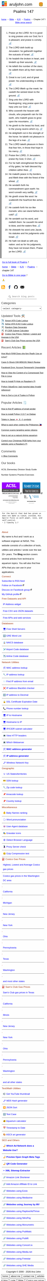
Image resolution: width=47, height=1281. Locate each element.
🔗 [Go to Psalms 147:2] (32, 54)
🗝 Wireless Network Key (16, 763)
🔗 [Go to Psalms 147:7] (29, 107)
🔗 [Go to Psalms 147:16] (10, 203)
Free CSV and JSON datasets (18, 612)
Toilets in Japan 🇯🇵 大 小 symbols (16, 420)
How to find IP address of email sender (18, 410)
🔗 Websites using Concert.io (18, 1246)
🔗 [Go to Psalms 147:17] (16, 214)
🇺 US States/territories (15, 775)
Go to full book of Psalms (14, 262)
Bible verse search (23, 22)
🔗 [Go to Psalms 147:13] (30, 170)
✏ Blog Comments (9, 457)
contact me (28, 1277)
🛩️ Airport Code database (16, 650)
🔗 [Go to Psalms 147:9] (41, 129)
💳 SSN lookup (10, 781)
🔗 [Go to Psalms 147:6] (18, 95)
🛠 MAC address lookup (15, 669)
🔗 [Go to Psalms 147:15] (36, 192)
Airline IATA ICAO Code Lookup (19, 325)
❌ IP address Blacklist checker (19, 689)
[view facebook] (9, 287)
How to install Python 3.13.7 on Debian (18, 415)
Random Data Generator (16, 328)
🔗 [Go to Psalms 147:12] (34, 159)
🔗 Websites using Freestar (17, 1259)
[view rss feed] (3, 287)
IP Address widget (12, 605)
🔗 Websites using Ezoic (15, 1192)
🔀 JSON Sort (10, 1108)
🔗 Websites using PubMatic (17, 1232)
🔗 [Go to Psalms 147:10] (28, 140)
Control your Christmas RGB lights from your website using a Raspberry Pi (21, 443)
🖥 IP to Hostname (12, 716)
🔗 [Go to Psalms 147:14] (17, 181)
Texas (6, 960)
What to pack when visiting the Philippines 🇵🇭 (21, 426)
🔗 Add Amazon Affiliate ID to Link (20, 1185)
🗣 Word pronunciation (14, 820)
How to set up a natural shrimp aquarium (19, 436)
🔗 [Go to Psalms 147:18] (39, 226)
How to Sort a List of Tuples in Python (18, 396)
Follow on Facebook (12, 586)
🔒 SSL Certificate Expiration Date (20, 702)
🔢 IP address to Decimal (15, 696)
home (3, 19)
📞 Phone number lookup (15, 709)
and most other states (14, 982)
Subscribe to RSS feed (13, 582)
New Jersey (9, 915)
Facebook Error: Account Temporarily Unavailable (23, 368)
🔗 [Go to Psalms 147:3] (35, 62)
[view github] (16, 287)
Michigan (7, 904)
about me (15, 1277)
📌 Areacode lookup (13, 795)
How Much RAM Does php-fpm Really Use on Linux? (21, 356)
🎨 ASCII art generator (14, 1135)
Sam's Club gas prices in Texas (18, 993)
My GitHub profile (10, 595)
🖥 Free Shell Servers (14, 630)
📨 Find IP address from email (18, 682)
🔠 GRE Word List (12, 637)
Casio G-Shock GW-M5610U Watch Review (20, 363)
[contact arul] (22, 287)
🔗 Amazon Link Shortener (16, 1178)
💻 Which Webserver (13, 743)
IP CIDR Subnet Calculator (17, 332)
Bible (11, 19)
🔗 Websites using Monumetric (18, 1226)
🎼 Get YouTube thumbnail (16, 1095)
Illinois (6, 1016)
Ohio (5, 937)
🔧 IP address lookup (13, 675)
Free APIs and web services (17, 619)
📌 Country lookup (12, 802)
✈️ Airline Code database (15, 657)
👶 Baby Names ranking (15, 814)
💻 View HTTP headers (14, 736)
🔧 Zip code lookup (12, 788)
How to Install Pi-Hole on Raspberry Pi (18, 382)
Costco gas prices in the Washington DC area (21, 879)
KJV (19, 19)
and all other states (12, 1083)
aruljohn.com (20, 4)
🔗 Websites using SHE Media (18, 1266)
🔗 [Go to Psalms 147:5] (10, 84)
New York (8, 926)
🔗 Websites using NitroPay (17, 1219)
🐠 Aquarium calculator (14, 1122)
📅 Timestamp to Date (14, 1129)
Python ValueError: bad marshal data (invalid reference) (21, 389)
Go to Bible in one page (14, 275)
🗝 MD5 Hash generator (15, 1101)
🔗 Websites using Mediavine (18, 1198)
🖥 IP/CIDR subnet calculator (17, 730)
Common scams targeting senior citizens (19, 431)
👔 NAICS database (13, 643)
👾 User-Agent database (15, 827)
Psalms (27, 19)
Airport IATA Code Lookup (16, 322)
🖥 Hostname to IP (12, 723)
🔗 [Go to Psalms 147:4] (10, 73)
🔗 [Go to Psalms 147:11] (20, 151)
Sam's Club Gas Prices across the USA (22, 342)
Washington (9, 971)
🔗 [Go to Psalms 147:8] (31, 121)
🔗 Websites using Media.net (17, 1253)
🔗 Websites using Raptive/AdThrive (21, 1212)
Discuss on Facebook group (16, 591)
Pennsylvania (9, 948)
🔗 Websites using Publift (16, 1239)
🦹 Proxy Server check (14, 848)
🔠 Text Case (9, 1115)
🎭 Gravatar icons (12, 834)
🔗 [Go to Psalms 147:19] (17, 237)
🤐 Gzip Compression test (16, 854)
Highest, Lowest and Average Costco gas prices (21, 868)
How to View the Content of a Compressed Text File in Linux (22, 375)
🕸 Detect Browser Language (18, 841)
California (8, 892)
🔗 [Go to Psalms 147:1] (10, 43)
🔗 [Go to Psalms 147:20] (24, 251)
